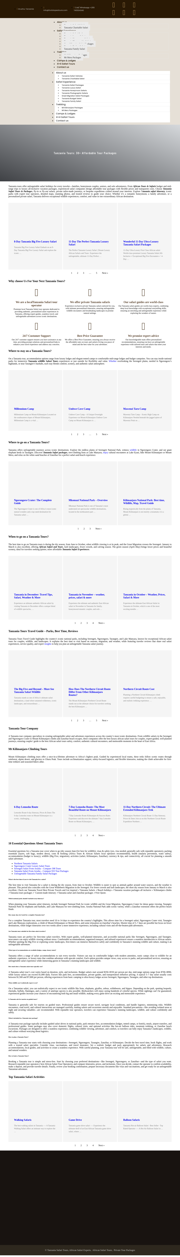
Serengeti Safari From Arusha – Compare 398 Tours (37, 870)
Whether (112, 362)
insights (47, 645)
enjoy (105, 454)
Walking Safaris (23, 1121)
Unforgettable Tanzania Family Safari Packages (35, 875)
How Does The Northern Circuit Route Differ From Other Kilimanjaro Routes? (90, 693)
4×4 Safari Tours (66, 65)
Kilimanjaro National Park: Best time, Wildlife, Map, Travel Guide (144, 503)
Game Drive (75, 1121)
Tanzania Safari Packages (73, 86)
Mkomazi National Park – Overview (88, 501)
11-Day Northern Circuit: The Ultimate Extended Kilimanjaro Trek (144, 810)
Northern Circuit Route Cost (138, 690)
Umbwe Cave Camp (79, 410)
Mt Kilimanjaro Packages (72, 109)
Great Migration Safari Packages (75, 97)
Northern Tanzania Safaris (26, 865)
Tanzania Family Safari (74, 49)
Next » (105, 274)
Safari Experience (65, 83)
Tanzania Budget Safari (72, 100)
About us (61, 74)
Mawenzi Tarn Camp (134, 410)
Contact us (63, 68)
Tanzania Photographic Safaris (75, 95)
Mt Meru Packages (72, 58)
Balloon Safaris (131, 1121)
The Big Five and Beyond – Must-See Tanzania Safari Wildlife (34, 692)
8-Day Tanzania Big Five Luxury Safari (35, 243)
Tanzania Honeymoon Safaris (74, 92)
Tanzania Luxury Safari (71, 89)
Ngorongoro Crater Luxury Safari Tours (32, 867)
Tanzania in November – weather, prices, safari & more (87, 598)
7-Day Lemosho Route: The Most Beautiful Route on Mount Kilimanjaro (90, 810)
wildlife (133, 451)
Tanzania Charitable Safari (76, 28)
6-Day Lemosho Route (26, 808)
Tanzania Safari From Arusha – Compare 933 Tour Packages (41, 873)
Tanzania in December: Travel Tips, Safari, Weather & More (33, 598)
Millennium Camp (24, 410)
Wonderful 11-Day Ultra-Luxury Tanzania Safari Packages (141, 245)
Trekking (61, 106)
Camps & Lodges (66, 61)
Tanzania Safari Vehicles (72, 77)
